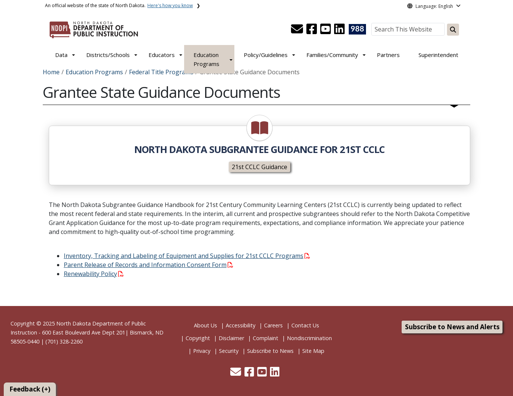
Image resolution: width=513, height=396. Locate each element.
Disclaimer (231, 338)
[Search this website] (453, 30)
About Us (205, 325)
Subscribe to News (270, 350)
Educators (161, 54)
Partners (388, 54)
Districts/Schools (108, 54)
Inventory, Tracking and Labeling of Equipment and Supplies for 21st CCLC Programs (187, 256)
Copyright (198, 338)
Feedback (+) (29, 389)
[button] (297, 31)
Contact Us (305, 325)
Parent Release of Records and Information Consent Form (148, 265)
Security (228, 350)
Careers (273, 325)
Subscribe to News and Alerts (452, 326)
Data (61, 54)
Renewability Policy (94, 274)
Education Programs (206, 59)
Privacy (201, 350)
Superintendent (438, 54)
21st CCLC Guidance (259, 167)
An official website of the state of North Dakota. (119, 5)
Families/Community (332, 54)
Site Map (313, 350)
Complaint (265, 338)
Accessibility (240, 325)
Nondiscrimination (309, 338)
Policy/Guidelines (266, 54)
